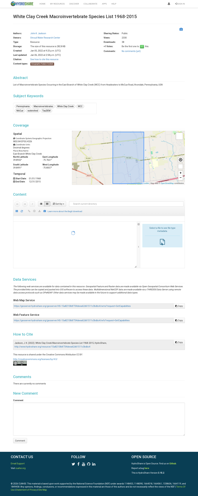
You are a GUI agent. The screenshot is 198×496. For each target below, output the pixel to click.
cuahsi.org (20, 468)
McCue (20, 110)
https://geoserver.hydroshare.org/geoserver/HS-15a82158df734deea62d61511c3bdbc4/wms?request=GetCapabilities (72, 306)
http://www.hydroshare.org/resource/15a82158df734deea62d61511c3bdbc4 (52, 346)
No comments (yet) (131, 51)
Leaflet (146, 183)
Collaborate (90, 3)
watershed (33, 110)
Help (113, 3)
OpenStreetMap (167, 183)
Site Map (42, 490)
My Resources (57, 3)
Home (42, 3)
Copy (179, 306)
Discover (74, 3)
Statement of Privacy (26, 490)
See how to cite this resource (44, 59)
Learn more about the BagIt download (65, 211)
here (146, 468)
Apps (104, 3)
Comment (18, 400)
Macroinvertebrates (43, 106)
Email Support (18, 463)
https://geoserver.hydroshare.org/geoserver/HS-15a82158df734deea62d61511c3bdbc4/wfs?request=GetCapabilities (72, 320)
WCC (80, 106)
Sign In (180, 3)
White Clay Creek (65, 106)
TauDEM (46, 110)
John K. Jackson (38, 33)
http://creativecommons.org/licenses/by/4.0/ (35, 359)
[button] (169, 4)
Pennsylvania (23, 106)
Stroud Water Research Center (45, 37)
